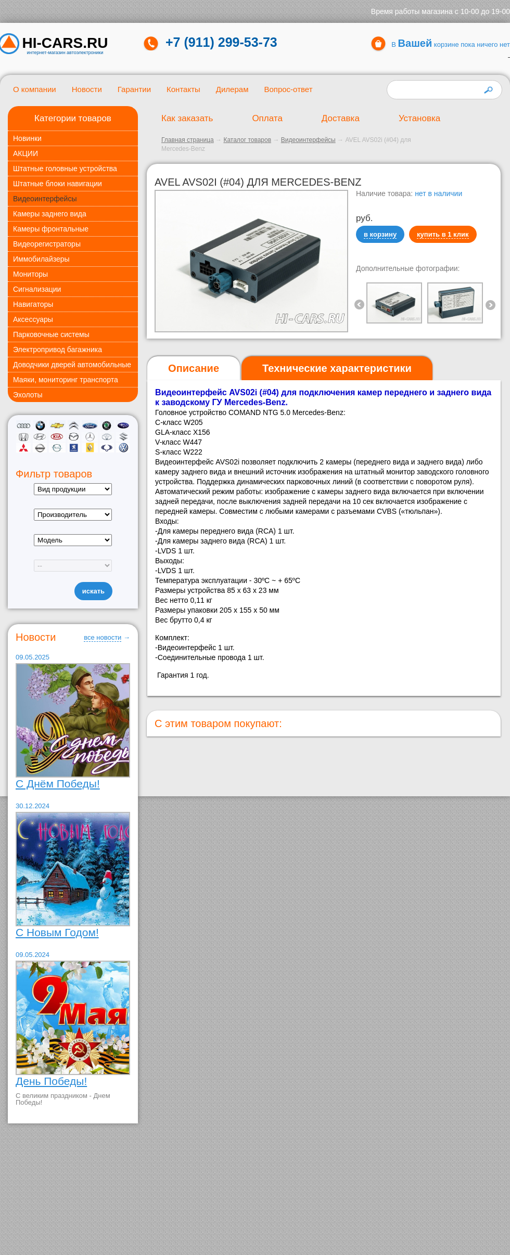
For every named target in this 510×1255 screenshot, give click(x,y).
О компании (34, 89)
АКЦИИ (25, 153)
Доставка (341, 118)
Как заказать (187, 118)
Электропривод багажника (57, 349)
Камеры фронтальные (50, 229)
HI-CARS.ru (65, 43)
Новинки (27, 138)
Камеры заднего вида (49, 214)
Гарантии (134, 89)
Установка (419, 118)
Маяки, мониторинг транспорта (65, 380)
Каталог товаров (247, 140)
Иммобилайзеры (41, 259)
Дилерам (232, 89)
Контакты (183, 89)
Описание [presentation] (193, 368)
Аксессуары (33, 319)
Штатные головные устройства (65, 168)
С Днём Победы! (58, 784)
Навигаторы (33, 304)
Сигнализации (37, 289)
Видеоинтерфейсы (44, 199)
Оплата (267, 118)
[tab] (193, 368)
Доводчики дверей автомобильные (72, 364)
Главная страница (187, 140)
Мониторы (30, 274)
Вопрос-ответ (288, 89)
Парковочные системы (51, 334)
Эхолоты (28, 395)
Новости (87, 89)
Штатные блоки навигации (57, 183)
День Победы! (51, 1081)
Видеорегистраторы (47, 244)
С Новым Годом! (57, 932)
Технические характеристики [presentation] (337, 368)
